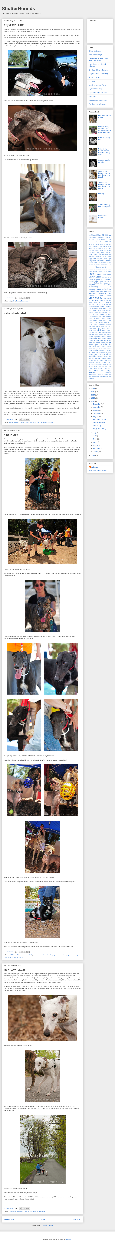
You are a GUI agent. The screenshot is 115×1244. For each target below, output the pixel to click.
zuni (92, 378)
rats (107, 342)
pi (98, 338)
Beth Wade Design (95, 55)
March (95, 445)
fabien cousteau (104, 281)
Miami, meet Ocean (102, 217)
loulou (90, 318)
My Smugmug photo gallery (98, 92)
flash (109, 285)
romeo (98, 348)
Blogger (68, 1239)
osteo (109, 334)
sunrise (109, 364)
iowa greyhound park (95, 308)
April (95, 442)
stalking (99, 364)
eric (102, 279)
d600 (99, 274)
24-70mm (101, 237)
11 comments (8, 419)
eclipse (91, 279)
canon (104, 256)
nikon (103, 330)
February (96, 448)
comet (109, 264)
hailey (95, 302)
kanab (97, 314)
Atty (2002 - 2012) (14, 25)
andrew (101, 242)
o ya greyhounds (103, 332)
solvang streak (101, 362)
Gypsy (90, 302)
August (96, 417)
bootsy (91, 254)
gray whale (107, 291)
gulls (110, 300)
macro (103, 318)
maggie (109, 318)
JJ (100, 312)
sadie (95, 350)
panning (91, 336)
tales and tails (102, 366)
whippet (43, 1211)
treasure (100, 368)
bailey (90, 246)
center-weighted (30, 422)
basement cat (97, 246)
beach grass (107, 246)
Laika (90, 316)
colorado (104, 264)
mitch (109, 326)
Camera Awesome (95, 256)
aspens (102, 244)
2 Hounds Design (95, 51)
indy (38, 1211)
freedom (102, 287)
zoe (90, 378)
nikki (99, 330)
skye (101, 360)
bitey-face (91, 250)
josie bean (107, 312)
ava (110, 244)
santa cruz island (99, 354)
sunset (91, 366)
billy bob (108, 248)
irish (110, 308)
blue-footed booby (94, 252)
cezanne (103, 262)
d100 (105, 271)
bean (90, 248)
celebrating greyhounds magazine (100, 260)
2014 (93, 395)
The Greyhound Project (97, 104)
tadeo (95, 366)
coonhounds (97, 269)
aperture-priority (19, 422)
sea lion (91, 358)
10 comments (8, 298)
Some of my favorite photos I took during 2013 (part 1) (104, 185)
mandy (95, 320)
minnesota (92, 326)
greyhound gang (105, 293)
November (97, 407)
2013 (93, 398)
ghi (90, 291)
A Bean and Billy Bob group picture (104, 206)
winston (94, 376)
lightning (98, 316)
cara (94, 258)
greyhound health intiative (100, 295)
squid (95, 364)
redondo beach (94, 344)
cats (110, 258)
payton (104, 336)
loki (110, 316)
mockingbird (92, 328)
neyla (94, 330)
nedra (90, 330)
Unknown (94, 467)
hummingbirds (106, 304)
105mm (99, 235)
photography (93, 338)
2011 (93, 455)
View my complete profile (98, 470)
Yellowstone (104, 376)
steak (104, 364)
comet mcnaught (102, 266)
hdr (103, 302)
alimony (91, 242)
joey (103, 312)
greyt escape (104, 300)
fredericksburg (93, 287)
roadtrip (109, 346)
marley (100, 320)
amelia (96, 242)
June (95, 436)
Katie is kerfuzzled (15, 313)
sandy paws (103, 352)
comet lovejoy (93, 266)
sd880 (109, 356)
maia (90, 320)
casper (106, 258)
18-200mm (12, 955)
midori (90, 324)
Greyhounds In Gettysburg (98, 74)
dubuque (104, 277)
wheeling (100, 374)
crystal (100, 271)
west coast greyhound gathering (100, 371)
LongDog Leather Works (97, 85)
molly (99, 328)
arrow (97, 244)
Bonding (101, 194)
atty (10, 301)
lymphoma (97, 318)
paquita (96, 336)
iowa (109, 306)
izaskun (108, 310)
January (96, 452)
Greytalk (92, 81)
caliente (108, 254)
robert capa (92, 348)
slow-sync (107, 360)
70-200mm (101, 239)
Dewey (109, 274)
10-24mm (92, 235)
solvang (91, 362)
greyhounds (45, 422)
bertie (103, 248)
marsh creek (107, 320)
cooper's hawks (106, 269)
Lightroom (105, 316)
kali (93, 314)
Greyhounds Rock (95, 77)
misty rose (104, 326)
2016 (93, 389)
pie (100, 338)
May (95, 439)
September (97, 413)
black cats (99, 250)
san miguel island (94, 352)
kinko (109, 314)
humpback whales (94, 306)
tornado (95, 368)
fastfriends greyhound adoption (55, 955)
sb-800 (10, 957)
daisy (104, 274)
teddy (109, 366)
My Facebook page (95, 89)
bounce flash (97, 254)
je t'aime (96, 312)
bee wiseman (97, 248)
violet (109, 368)
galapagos (92, 289)
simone (96, 360)
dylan (109, 277)
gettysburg (20, 1211)
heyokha (91, 304)
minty (98, 326)
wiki (110, 374)
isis (90, 310)
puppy (103, 342)
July (94, 433)
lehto (94, 316)
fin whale (101, 285)
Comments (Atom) (47, 1225)
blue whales (107, 250)
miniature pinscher (105, 324)
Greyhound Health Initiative (98, 70)
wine (90, 376)
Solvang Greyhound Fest (98, 100)
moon (103, 328)
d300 (13, 301)
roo (101, 348)
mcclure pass (93, 322)
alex (110, 239)
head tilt (108, 302)
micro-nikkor (107, 322)
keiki (106, 314)
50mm (11, 422)
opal (105, 334)
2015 (93, 392)
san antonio (107, 350)
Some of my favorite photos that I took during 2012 (104, 152)
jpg (90, 314)
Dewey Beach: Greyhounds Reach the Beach (98, 59)
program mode (94, 342)
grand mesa (99, 291)
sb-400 (108, 354)
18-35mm (92, 237)
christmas (97, 264)
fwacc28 (109, 287)
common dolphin (101, 268)
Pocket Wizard (94, 340)
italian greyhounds (99, 310)
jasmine (91, 312)
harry (99, 302)
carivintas (99, 258)
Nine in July (11, 434)
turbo (105, 368)
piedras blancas (106, 338)
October (96, 410)
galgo (99, 289)
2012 (93, 401)
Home (43, 1219)
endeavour (97, 279)
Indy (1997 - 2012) (14, 969)
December (97, 404)
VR (90, 370)
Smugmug (92, 96)
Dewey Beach (20, 301)
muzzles (109, 328)
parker (100, 336)
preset (109, 340)
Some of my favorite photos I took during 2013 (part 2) (104, 174)
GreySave (95, 300)
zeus (110, 376)
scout (28, 301)
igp (101, 306)
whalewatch (92, 374)
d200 (109, 272)
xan (98, 376)
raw (110, 342)
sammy (101, 350)
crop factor (93, 272)
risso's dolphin (101, 346)
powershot (103, 340)
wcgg (96, 370)
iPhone (105, 308)
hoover (98, 304)
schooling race (99, 356)
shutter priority (18, 957)
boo (110, 252)
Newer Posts (9, 1219)
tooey (90, 368)
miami (101, 322)
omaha (101, 334)
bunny (104, 254)
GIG (26, 1211)
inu (107, 306)
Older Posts (76, 1219)
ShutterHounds (18, 8)
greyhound (92, 293)
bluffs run (104, 252)
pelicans (109, 336)
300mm (108, 237)
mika (95, 324)
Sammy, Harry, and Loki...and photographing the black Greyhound (104, 129)
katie (51, 422)
